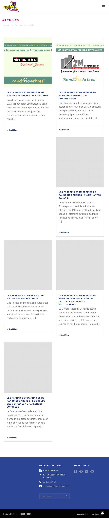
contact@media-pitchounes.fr (56, 486)
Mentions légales (98, 514)
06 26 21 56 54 (49, 482)
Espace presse (82, 514)
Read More (12, 130)
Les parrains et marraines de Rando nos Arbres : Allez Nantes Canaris (80, 195)
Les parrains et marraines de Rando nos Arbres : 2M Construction (77, 95)
